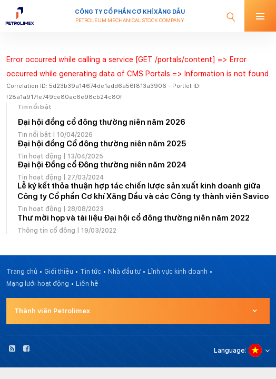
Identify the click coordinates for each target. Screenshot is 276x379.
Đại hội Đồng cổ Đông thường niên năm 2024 (101, 164)
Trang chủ (21, 271)
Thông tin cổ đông (46, 230)
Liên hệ (87, 283)
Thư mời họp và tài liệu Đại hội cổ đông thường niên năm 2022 (133, 218)
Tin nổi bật (34, 134)
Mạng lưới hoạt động (37, 283)
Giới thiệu (58, 271)
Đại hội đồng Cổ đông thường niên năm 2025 (101, 143)
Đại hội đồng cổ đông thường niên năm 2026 (101, 122)
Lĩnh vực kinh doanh (177, 271)
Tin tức (90, 271)
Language (229, 350)
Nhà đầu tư (124, 271)
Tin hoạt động (39, 156)
